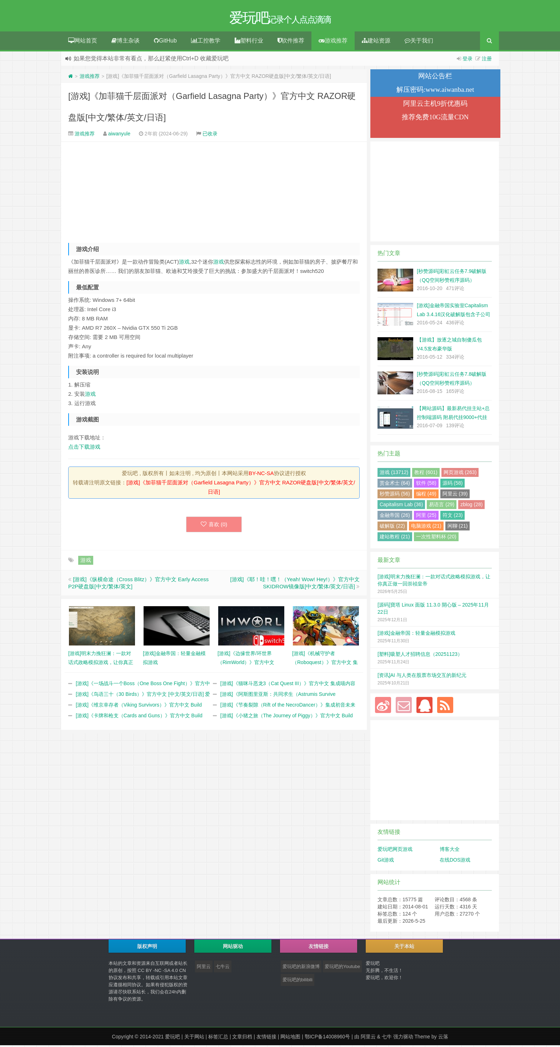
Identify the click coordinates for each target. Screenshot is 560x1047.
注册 (487, 60)
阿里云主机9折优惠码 (435, 105)
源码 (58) (452, 485)
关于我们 (419, 42)
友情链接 (266, 1038)
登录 (467, 60)
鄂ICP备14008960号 (327, 1038)
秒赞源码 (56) (395, 495)
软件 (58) (426, 485)
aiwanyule (119, 135)
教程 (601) (426, 474)
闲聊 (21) (458, 527)
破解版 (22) (392, 527)
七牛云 (223, 968)
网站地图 (290, 1038)
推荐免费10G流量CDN (435, 119)
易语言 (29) (441, 506)
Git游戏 (386, 861)
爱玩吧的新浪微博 (301, 968)
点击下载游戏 (84, 448)
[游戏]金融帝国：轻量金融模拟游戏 (416, 635)
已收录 (210, 135)
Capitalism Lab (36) (401, 506)
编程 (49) (426, 495)
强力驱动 (403, 1038)
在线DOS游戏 (455, 861)
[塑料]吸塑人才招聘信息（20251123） (420, 656)
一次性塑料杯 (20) (436, 538)
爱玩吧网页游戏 (395, 851)
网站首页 (82, 42)
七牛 (387, 1038)
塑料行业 (249, 42)
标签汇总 (218, 1038)
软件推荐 (291, 42)
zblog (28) (471, 506)
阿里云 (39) (455, 495)
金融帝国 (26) (395, 517)
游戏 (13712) (394, 474)
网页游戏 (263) (460, 474)
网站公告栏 (435, 77)
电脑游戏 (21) (426, 527)
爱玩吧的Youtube (342, 968)
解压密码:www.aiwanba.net (435, 91)
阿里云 (204, 968)
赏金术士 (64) (395, 485)
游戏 (184, 263)
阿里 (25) (426, 517)
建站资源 (376, 42)
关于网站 (194, 1038)
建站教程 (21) (395, 538)
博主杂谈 (125, 42)
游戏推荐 (333, 42)
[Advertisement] (214, 191)
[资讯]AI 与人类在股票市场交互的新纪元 (422, 677)
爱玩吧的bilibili (297, 981)
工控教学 (205, 42)
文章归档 (242, 1038)
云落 (443, 1038)
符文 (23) (452, 517)
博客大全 (450, 851)
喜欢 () (214, 526)
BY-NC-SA (261, 475)
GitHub (165, 42)
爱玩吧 (172, 1038)
